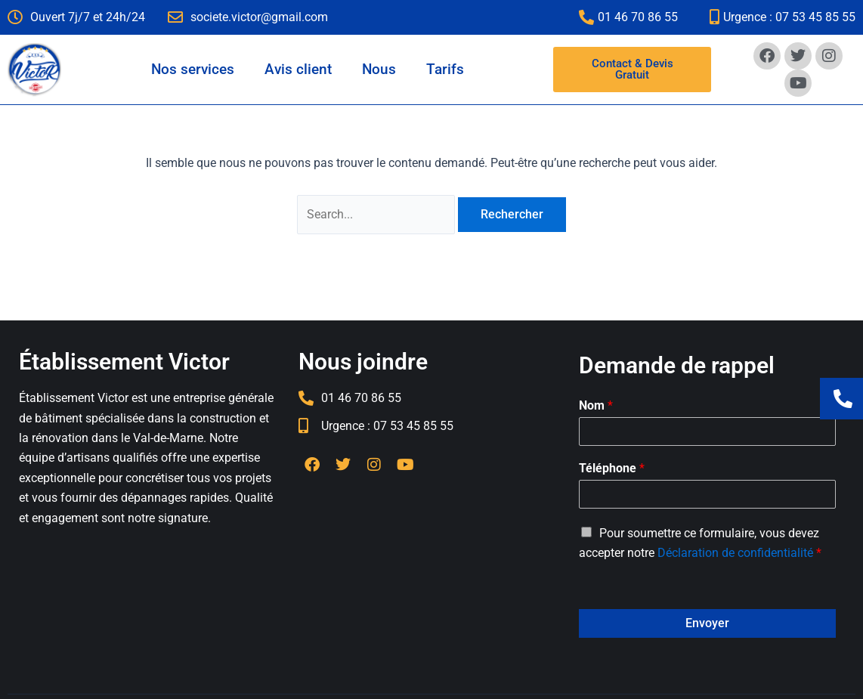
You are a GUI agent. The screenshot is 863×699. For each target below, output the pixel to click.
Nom (596, 405)
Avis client (298, 69)
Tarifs (445, 69)
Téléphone (612, 468)
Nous (379, 69)
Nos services (192, 69)
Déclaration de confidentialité (735, 553)
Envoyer (707, 623)
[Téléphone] (707, 494)
